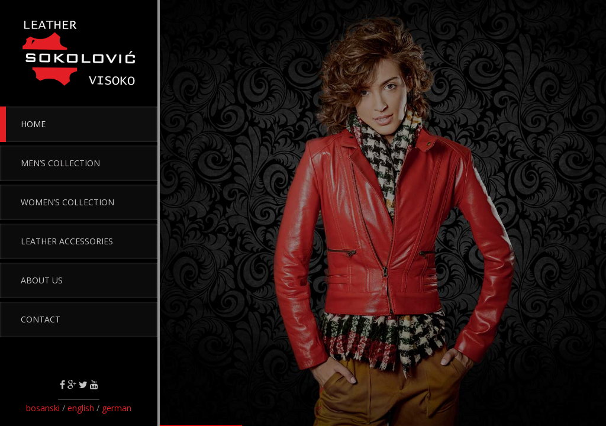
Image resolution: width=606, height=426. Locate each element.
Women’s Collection (67, 202)
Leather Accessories (67, 241)
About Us (42, 280)
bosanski (44, 408)
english (80, 408)
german (116, 408)
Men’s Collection (60, 163)
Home (33, 124)
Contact (40, 319)
